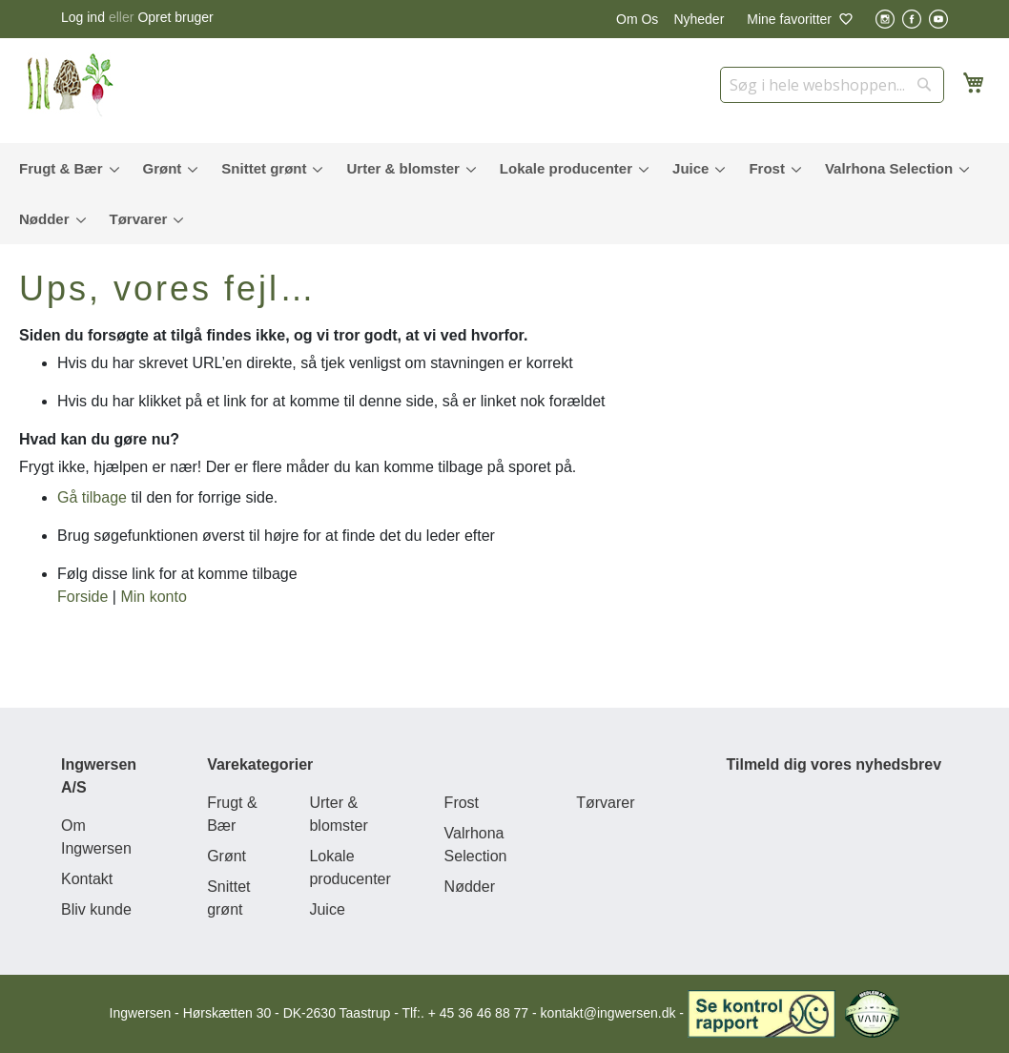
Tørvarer (605, 803)
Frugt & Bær (232, 814)
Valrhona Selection (475, 844)
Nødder (469, 886)
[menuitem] (65, 168)
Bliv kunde (96, 909)
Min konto (153, 596)
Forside (82, 596)
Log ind (83, 17)
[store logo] (76, 85)
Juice (326, 909)
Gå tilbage (92, 497)
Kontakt (87, 879)
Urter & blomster (338, 814)
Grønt (226, 856)
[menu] (504, 193)
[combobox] (832, 85)
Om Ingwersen (96, 837)
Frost (461, 803)
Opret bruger (175, 17)
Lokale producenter (349, 867)
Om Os (637, 19)
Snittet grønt (228, 898)
